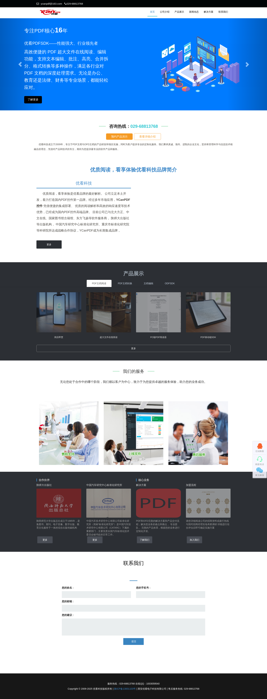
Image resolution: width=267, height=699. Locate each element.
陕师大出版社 (44, 485)
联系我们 (223, 11)
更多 (49, 244)
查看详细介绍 (147, 136)
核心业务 (143, 480)
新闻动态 (194, 11)
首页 (152, 11)
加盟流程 (191, 485)
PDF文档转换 (125, 283)
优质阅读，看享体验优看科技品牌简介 (133, 169)
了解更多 (33, 99)
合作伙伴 (44, 480)
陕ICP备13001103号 (125, 688)
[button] (247, 64)
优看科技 (84, 183)
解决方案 (208, 11)
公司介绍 (164, 11)
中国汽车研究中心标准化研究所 (104, 485)
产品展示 (179, 11)
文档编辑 (148, 283)
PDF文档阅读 (99, 283)
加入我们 (194, 539)
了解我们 (144, 539)
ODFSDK (170, 283)
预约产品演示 (119, 136)
